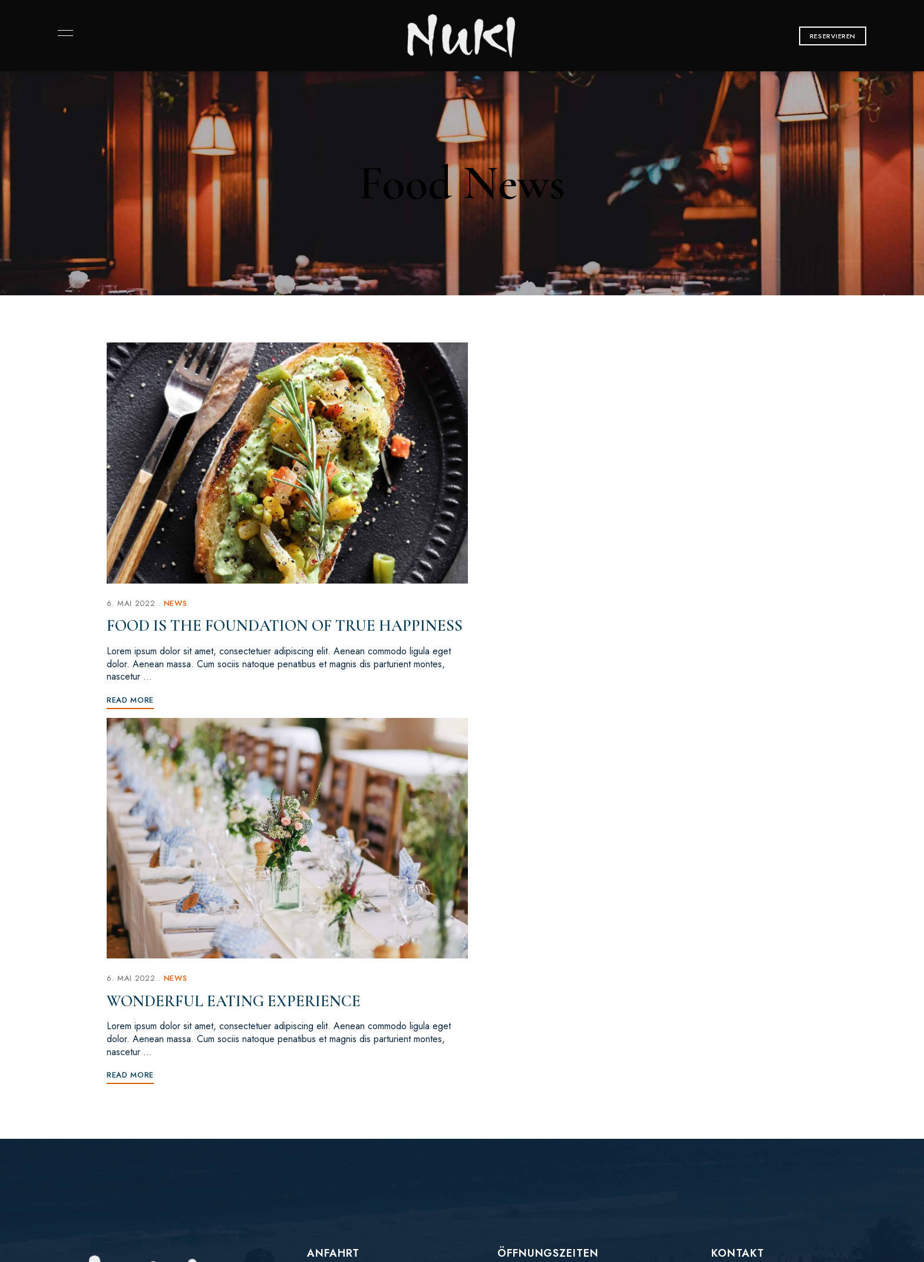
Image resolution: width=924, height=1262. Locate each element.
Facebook (61, 1062)
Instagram (81, 1062)
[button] (832, 36)
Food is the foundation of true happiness (246, 621)
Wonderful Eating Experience (606, 611)
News (177, 588)
